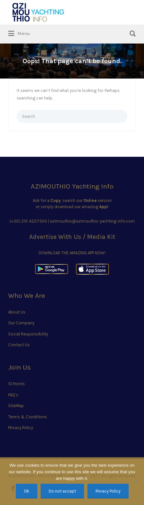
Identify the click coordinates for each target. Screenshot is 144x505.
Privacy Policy (20, 427)
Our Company (21, 322)
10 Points (16, 383)
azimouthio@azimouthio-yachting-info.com (92, 221)
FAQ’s (13, 394)
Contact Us (19, 344)
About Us (17, 312)
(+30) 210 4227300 (28, 221)
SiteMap (16, 405)
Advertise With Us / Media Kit (72, 237)
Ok (26, 491)
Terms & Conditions (27, 416)
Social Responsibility (28, 334)
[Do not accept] (136, 481)
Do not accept (62, 491)
